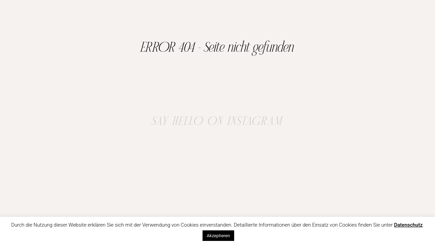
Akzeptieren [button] (218, 235)
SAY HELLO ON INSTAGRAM (217, 121)
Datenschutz (408, 225)
